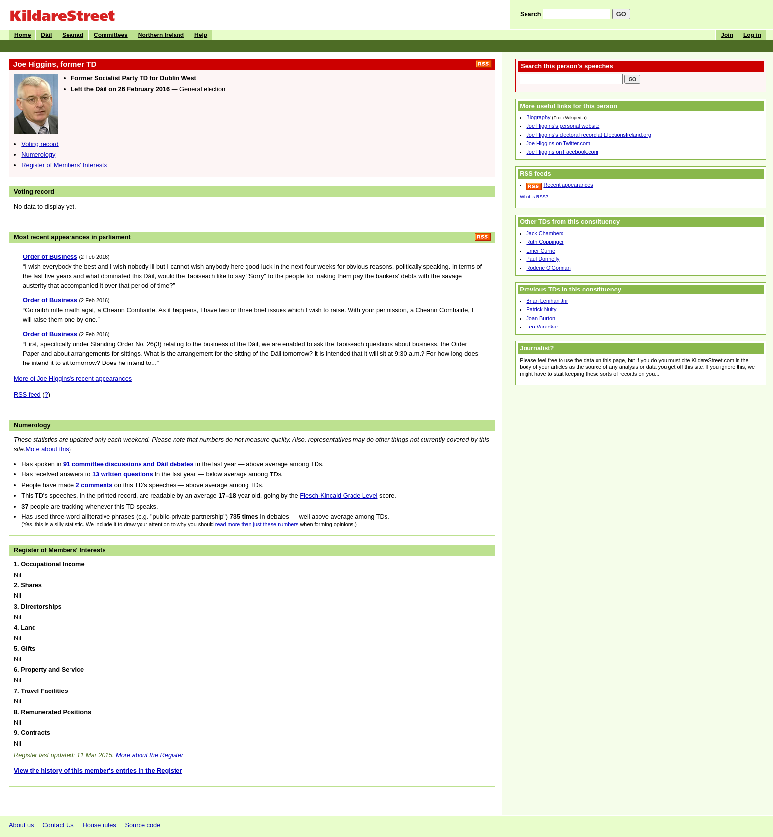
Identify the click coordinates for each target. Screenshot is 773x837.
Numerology (38, 154)
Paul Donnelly (542, 259)
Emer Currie (540, 251)
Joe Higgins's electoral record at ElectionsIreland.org (588, 135)
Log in (752, 35)
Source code (142, 825)
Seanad (72, 35)
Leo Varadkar (542, 326)
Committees (111, 35)
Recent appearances (568, 185)
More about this (47, 449)
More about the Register (149, 755)
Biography (538, 117)
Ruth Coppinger (544, 242)
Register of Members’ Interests (64, 165)
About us (21, 825)
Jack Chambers (544, 233)
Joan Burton (540, 318)
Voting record (39, 143)
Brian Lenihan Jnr (547, 301)
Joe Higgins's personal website (562, 126)
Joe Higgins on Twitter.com (558, 143)
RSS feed (27, 394)
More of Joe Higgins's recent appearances (73, 378)
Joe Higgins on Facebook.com (562, 152)
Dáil (46, 35)
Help (200, 35)
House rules (99, 825)
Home (22, 35)
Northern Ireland (161, 35)
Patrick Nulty (541, 309)
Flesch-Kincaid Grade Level (338, 495)
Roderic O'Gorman (548, 268)
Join (727, 35)
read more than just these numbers (257, 524)
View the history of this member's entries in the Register (98, 770)
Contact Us (57, 825)
